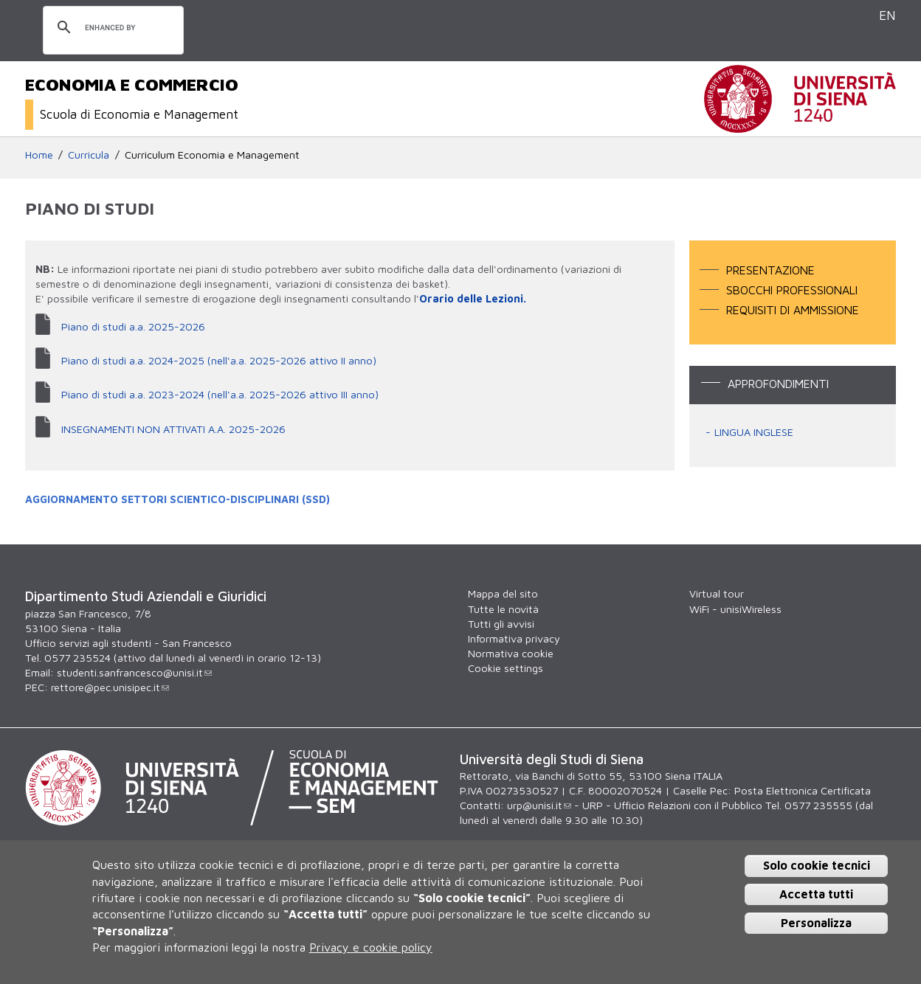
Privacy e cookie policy (370, 947)
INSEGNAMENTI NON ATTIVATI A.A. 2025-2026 (173, 429)
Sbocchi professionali (792, 290)
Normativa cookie (510, 653)
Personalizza (816, 922)
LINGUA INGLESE (753, 432)
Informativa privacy (514, 638)
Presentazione (770, 270)
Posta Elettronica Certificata (802, 790)
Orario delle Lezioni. (472, 298)
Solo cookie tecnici (816, 865)
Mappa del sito (503, 593)
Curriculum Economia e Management (212, 154)
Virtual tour (716, 593)
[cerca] (111, 28)
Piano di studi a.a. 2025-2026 (133, 326)
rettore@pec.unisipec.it (110, 687)
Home (39, 154)
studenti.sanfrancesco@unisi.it (134, 672)
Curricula (88, 154)
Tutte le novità (503, 609)
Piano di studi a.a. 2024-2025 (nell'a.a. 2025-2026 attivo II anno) (218, 360)
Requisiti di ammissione (792, 309)
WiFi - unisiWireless (735, 609)
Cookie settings (505, 668)
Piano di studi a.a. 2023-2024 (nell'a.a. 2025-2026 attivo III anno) (220, 394)
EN (887, 15)
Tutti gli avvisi (501, 623)
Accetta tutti (816, 894)
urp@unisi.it (539, 805)
